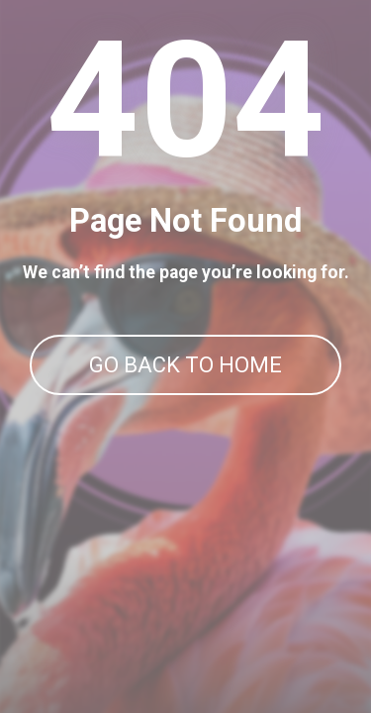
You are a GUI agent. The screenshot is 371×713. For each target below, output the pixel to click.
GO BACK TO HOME (185, 365)
